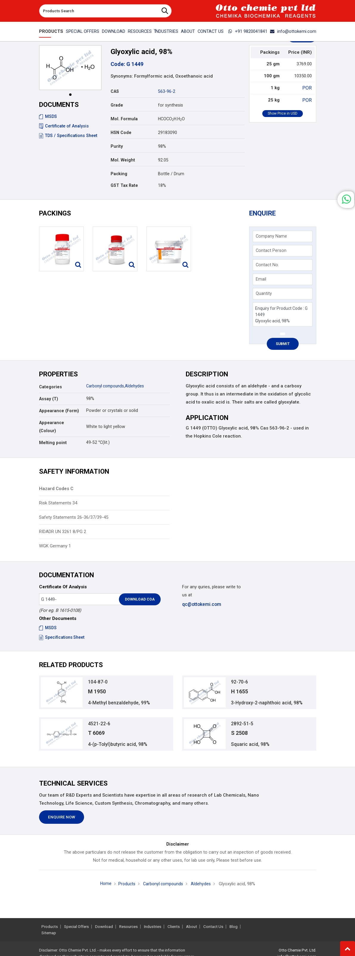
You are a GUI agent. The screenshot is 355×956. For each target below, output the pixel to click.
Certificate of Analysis (64, 126)
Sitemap (48, 933)
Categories (50, 388)
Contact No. (268, 266)
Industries (166, 31)
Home (104, 888)
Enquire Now (61, 821)
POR (307, 87)
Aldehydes (138, 387)
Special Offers (82, 31)
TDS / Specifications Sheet (68, 135)
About (188, 31)
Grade (117, 105)
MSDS (48, 116)
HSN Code (121, 132)
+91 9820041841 (247, 31)
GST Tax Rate (124, 185)
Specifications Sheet (62, 639)
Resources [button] (140, 31)
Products (51, 31)
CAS (115, 91)
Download (113, 31)
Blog (234, 927)
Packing (119, 173)
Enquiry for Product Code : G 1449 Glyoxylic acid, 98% (282, 316)
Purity (117, 146)
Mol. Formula (124, 118)
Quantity (264, 294)
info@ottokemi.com (293, 31)
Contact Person (271, 251)
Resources (128, 927)
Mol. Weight (123, 160)
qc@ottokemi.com (201, 606)
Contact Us (211, 31)
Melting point (53, 444)
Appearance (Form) (59, 412)
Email (261, 280)
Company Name (272, 237)
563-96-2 (166, 91)
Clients (174, 927)
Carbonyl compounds (107, 387)
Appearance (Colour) (51, 428)
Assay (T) (48, 400)
